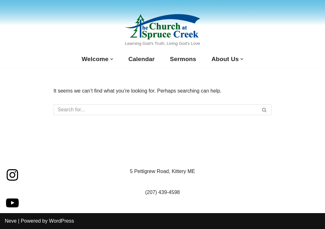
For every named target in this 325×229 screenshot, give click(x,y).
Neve (11, 221)
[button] (111, 59)
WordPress (61, 221)
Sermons (183, 59)
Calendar (141, 59)
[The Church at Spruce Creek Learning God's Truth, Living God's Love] (162, 31)
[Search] (155, 109)
